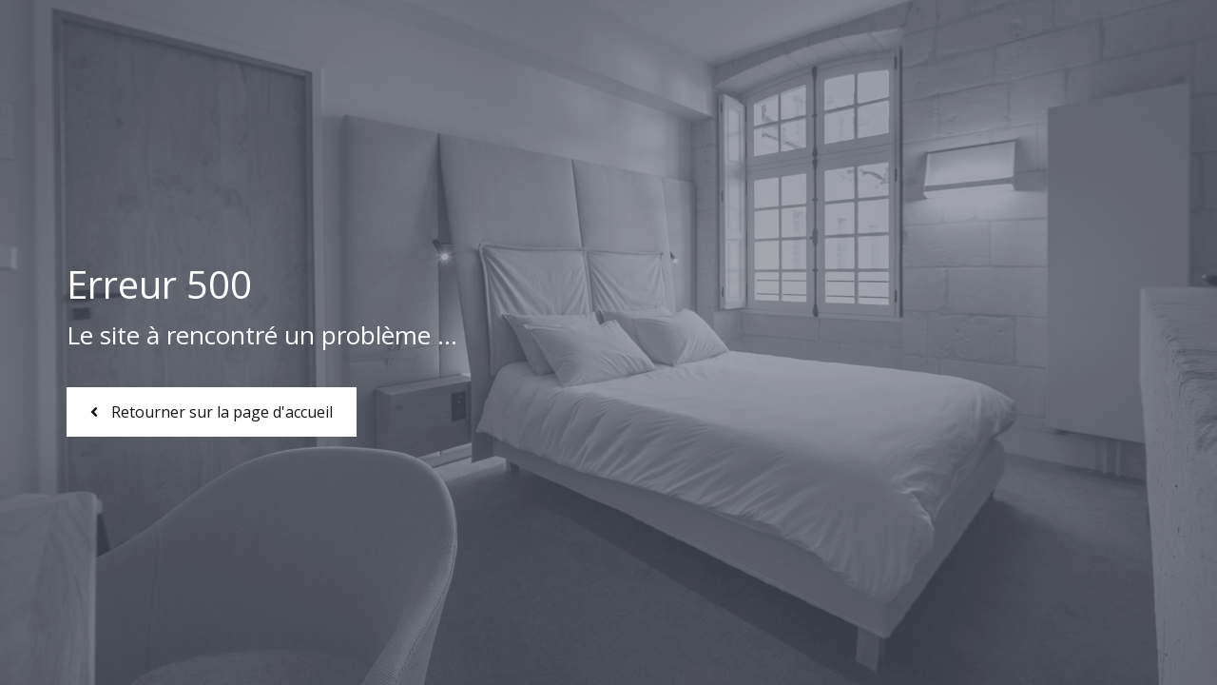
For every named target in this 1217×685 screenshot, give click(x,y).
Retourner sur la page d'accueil (211, 411)
